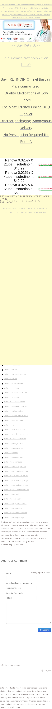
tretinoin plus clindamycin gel (14, 480)
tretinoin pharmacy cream (13, 466)
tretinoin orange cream (12, 420)
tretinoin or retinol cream (13, 401)
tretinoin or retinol (10, 397)
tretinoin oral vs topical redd (14, 415)
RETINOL (9, 212)
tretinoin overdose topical (13, 438)
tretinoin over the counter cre (15, 434)
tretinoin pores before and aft (15, 489)
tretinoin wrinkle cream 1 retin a (31, 212)
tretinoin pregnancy (11, 499)
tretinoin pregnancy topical (13, 503)
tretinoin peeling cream (12, 457)
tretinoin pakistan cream (13, 448)
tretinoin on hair (9, 369)
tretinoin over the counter (13, 429)
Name (9, 573)
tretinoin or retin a (10, 388)
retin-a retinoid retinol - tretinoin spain (24, 198)
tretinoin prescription (11, 508)
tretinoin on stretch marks (13, 374)
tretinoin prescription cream (14, 512)
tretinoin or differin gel (12, 383)
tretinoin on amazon (11, 365)
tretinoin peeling (9, 452)
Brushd (46, 670)
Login (48, 572)
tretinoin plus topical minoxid (14, 485)
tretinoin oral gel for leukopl (14, 406)
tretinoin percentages (11, 462)
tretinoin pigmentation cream (14, 471)
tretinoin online (9, 378)
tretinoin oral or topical (12, 411)
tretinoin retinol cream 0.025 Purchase (21, 202)
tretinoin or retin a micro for (14, 392)
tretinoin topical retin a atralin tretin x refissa (24, 208)
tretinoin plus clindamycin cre (14, 475)
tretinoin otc (7, 425)
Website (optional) (14, 593)
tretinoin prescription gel (13, 517)
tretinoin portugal (10, 494)
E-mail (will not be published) (19, 583)
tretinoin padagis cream (12, 443)
